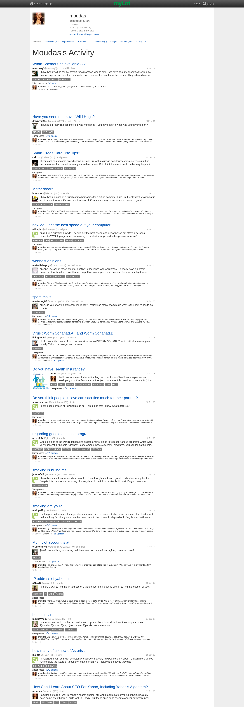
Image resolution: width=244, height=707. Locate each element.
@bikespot (48, 193)
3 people (53, 136)
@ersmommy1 (55, 547)
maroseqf (38, 68)
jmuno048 (38, 474)
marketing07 (39, 301)
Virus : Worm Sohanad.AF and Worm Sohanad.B (72, 333)
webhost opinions (46, 261)
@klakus (45, 655)
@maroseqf (50, 68)
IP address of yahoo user (53, 579)
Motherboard (43, 189)
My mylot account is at (50, 542)
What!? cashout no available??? (59, 64)
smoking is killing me (49, 470)
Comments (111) (85, 41)
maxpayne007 (40, 619)
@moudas (65, 373)
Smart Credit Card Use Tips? (56, 153)
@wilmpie (47, 229)
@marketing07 (55, 301)
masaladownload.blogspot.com (84, 34)
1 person (60, 361)
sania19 (37, 583)
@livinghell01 (53, 337)
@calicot (45, 157)
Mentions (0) (101, 41)
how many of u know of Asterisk (58, 650)
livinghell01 (39, 337)
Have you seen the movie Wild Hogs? (63, 117)
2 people (54, 83)
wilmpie (37, 229)
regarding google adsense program (61, 434)
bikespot (37, 193)
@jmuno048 (50, 474)
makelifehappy (41, 265)
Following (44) (140, 41)
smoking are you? (47, 506)
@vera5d (54, 265)
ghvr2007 (37, 438)
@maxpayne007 (57, 619)
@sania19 (47, 583)
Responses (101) (68, 41)
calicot (36, 157)
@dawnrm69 (51, 121)
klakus (36, 655)
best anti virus (43, 614)
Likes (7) (113, 41)
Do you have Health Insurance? (58, 369)
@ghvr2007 (49, 438)
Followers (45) (125, 41)
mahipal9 (37, 510)
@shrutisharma (56, 402)
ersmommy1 (39, 546)
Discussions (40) (51, 41)
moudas (55, 373)
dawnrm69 (38, 121)
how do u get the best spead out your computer (71, 225)
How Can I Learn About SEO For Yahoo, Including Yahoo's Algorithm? (90, 687)
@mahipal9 (49, 510)
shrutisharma (40, 402)
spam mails (41, 297)
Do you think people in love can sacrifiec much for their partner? (85, 398)
